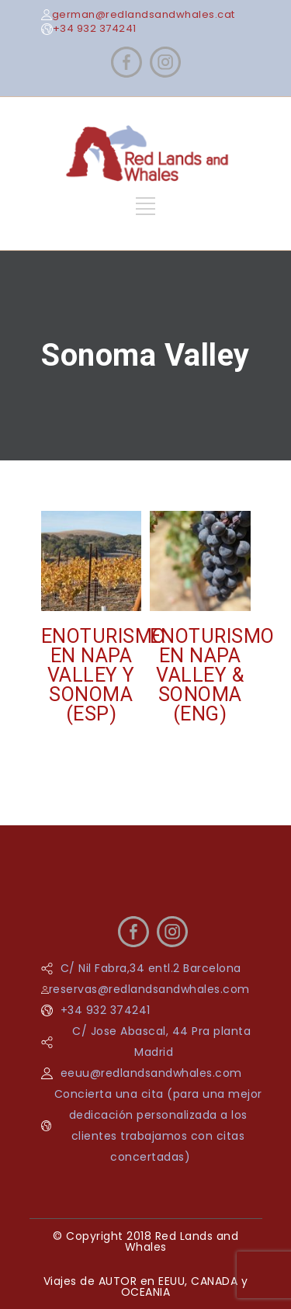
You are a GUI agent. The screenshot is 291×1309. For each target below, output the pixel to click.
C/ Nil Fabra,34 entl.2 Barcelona (151, 968)
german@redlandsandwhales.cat (143, 14)
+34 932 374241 (95, 28)
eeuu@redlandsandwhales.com (151, 1073)
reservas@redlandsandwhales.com (149, 989)
